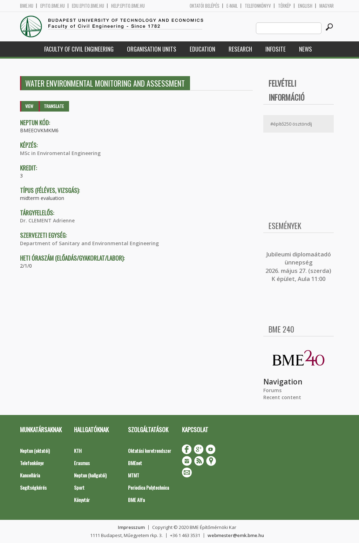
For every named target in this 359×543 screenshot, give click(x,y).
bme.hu (26, 6)
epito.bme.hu (52, 6)
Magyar (326, 6)
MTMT (133, 475)
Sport (79, 487)
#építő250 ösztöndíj (291, 124)
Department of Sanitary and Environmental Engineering (89, 243)
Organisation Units (151, 49)
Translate (54, 106)
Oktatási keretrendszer (149, 450)
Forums (272, 390)
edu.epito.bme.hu (88, 6)
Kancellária (30, 475)
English (305, 6)
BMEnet (135, 463)
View (29, 106)
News (305, 49)
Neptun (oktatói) (35, 450)
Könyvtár (82, 499)
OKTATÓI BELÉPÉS (204, 6)
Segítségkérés (33, 487)
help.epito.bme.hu (128, 6)
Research (240, 49)
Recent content (282, 397)
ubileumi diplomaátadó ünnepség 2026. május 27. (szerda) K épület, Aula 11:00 (298, 266)
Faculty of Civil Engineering (79, 49)
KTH (78, 450)
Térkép (284, 6)
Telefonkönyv (258, 6)
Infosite (275, 49)
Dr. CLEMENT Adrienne (47, 220)
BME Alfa (136, 499)
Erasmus (82, 463)
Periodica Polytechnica (148, 487)
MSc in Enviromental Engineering (60, 153)
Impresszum (131, 527)
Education (202, 49)
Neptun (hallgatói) (90, 475)
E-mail (232, 6)
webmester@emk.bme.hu (236, 535)
